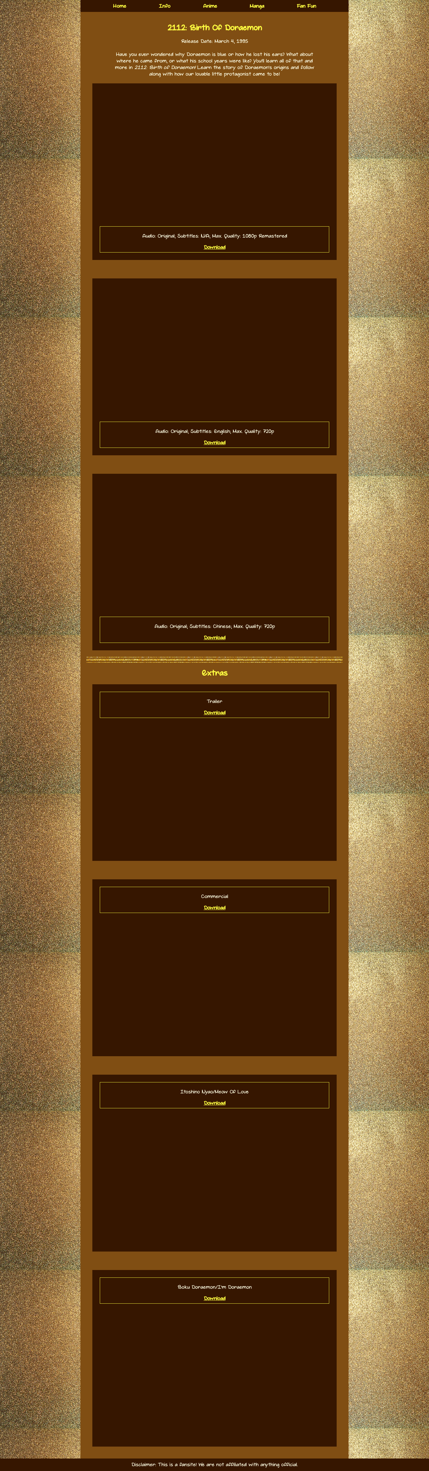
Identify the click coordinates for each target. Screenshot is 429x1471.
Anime (210, 6)
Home (119, 6)
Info (164, 6)
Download (215, 247)
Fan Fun (306, 6)
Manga (257, 6)
